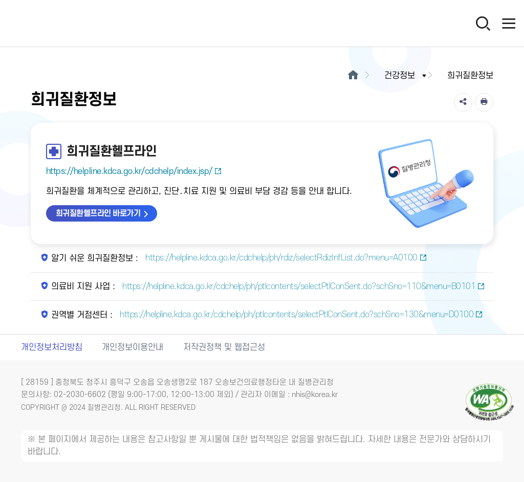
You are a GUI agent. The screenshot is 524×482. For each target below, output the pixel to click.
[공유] (463, 102)
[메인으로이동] (352, 75)
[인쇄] (484, 102)
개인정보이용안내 (132, 347)
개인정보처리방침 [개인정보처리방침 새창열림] (51, 347)
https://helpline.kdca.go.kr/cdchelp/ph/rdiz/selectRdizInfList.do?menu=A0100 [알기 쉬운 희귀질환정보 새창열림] (285, 257)
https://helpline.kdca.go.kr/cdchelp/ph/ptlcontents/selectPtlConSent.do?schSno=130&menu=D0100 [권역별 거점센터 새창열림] (300, 314)
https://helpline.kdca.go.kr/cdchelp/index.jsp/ (134, 171)
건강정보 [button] (406, 75)
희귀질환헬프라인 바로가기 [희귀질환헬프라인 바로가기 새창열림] (98, 213)
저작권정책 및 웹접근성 (224, 347)
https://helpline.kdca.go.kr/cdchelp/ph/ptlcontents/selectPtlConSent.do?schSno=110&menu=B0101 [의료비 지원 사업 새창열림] (302, 286)
